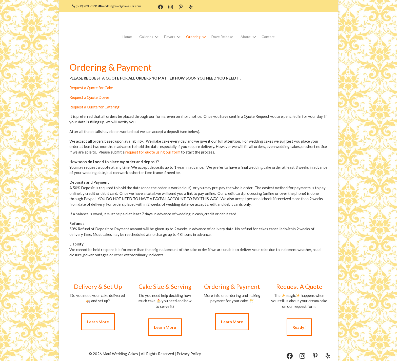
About (246, 36)
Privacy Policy (189, 353)
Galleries (146, 36)
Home (127, 36)
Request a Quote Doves (89, 97)
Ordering (193, 36)
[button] (162, 7)
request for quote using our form (152, 152)
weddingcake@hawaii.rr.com (122, 6)
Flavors (169, 36)
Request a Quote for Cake (91, 87)
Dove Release (222, 36)
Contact (268, 36)
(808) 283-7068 (86, 6)
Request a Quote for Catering (94, 107)
